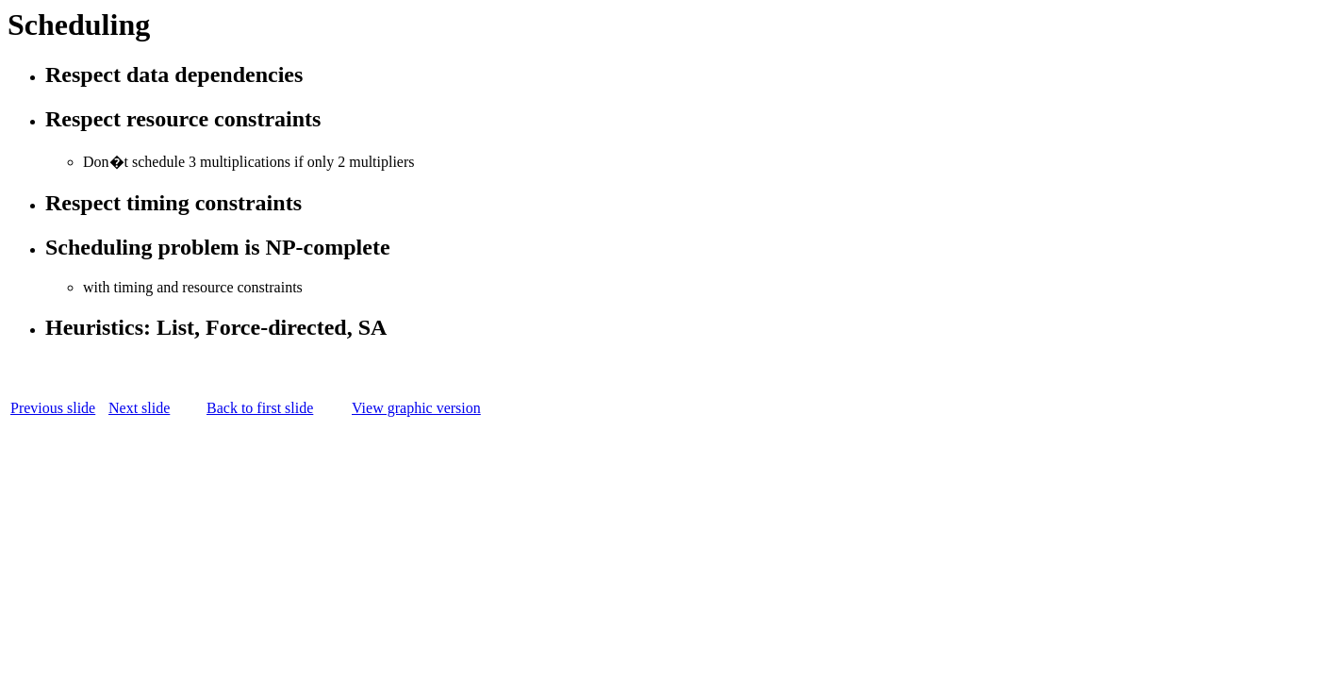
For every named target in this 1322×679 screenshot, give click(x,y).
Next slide (139, 408)
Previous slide (52, 408)
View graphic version (416, 408)
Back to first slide (260, 408)
